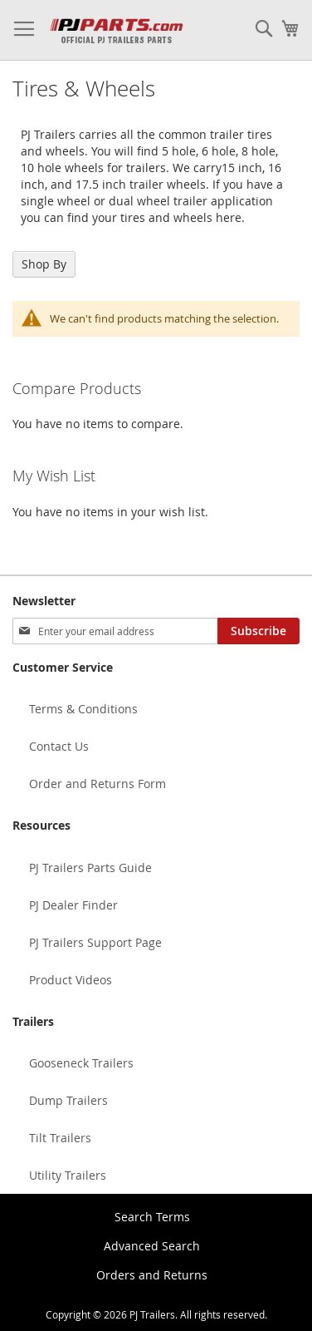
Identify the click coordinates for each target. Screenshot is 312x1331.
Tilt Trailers (60, 1138)
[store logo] (116, 30)
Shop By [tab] (44, 264)
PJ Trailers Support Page (95, 942)
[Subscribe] (258, 631)
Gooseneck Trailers (81, 1063)
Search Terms (152, 1217)
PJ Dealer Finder (73, 905)
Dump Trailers (68, 1100)
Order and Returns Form (97, 783)
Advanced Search (152, 1246)
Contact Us (59, 746)
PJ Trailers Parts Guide (90, 867)
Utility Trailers (67, 1175)
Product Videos (70, 980)
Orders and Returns (151, 1275)
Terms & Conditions (83, 709)
